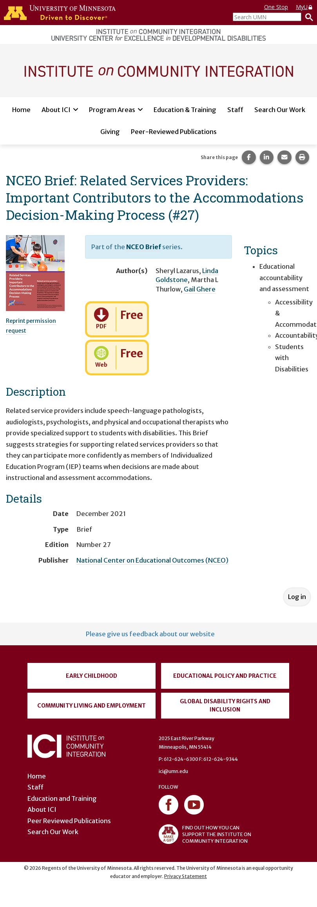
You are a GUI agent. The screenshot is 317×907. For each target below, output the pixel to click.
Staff (235, 110)
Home (21, 110)
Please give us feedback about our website (150, 634)
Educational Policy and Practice (225, 675)
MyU (304, 7)
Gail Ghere (200, 289)
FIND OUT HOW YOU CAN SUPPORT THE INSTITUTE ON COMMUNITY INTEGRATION (205, 834)
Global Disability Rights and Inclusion (225, 705)
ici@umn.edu (173, 771)
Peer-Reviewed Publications (174, 132)
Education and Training (62, 798)
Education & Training (185, 110)
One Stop (276, 7)
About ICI (56, 110)
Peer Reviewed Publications (69, 821)
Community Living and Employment (91, 705)
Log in (297, 597)
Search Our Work (279, 110)
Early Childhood (91, 675)
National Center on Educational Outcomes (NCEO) (152, 560)
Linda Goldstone (187, 275)
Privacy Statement (185, 876)
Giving (110, 132)
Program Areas (112, 110)
